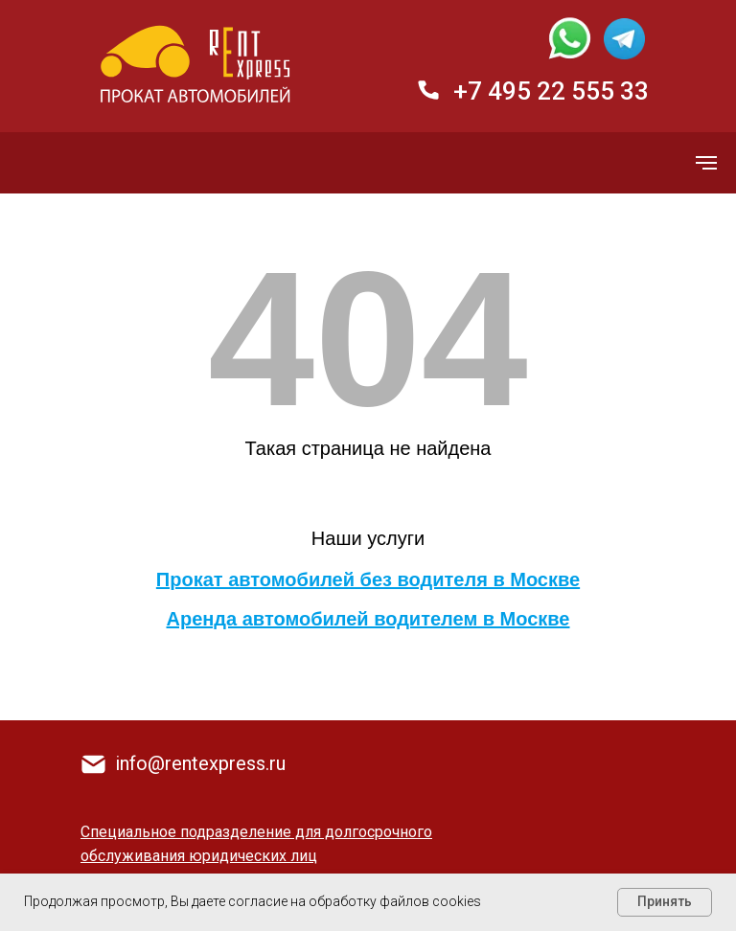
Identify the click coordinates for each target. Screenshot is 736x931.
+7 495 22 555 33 (551, 91)
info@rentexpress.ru (200, 763)
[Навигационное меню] (706, 163)
